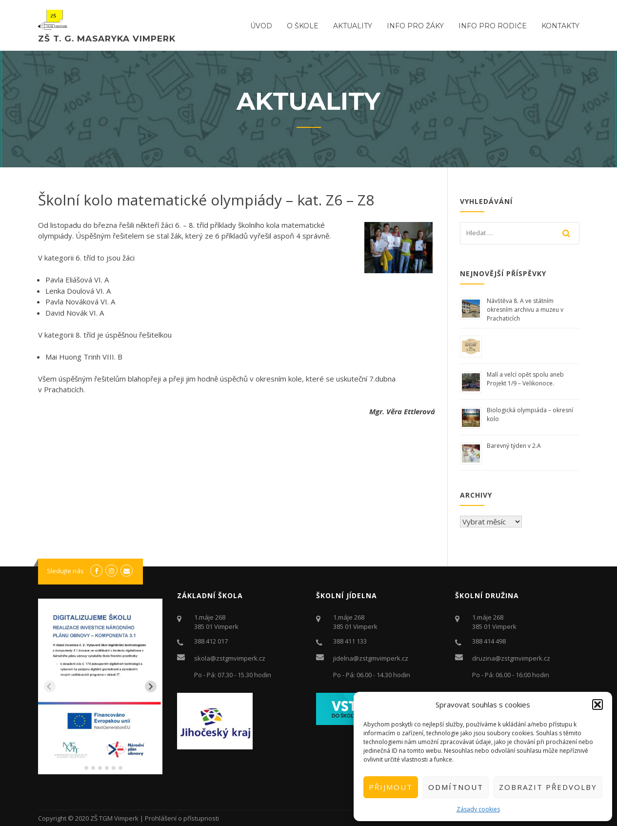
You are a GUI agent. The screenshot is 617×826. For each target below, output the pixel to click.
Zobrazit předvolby (548, 787)
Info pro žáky (415, 25)
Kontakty (560, 25)
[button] (597, 704)
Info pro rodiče (492, 25)
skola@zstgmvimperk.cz (229, 658)
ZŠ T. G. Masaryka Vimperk (107, 38)
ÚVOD (261, 25)
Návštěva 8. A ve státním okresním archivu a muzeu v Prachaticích (525, 309)
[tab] (79, 767)
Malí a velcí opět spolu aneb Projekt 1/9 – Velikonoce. (525, 378)
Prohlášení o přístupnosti (182, 818)
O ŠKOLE (302, 25)
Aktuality (352, 25)
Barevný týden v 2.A (514, 446)
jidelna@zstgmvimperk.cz (370, 658)
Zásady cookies (478, 809)
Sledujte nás (65, 570)
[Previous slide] (50, 686)
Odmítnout (455, 787)
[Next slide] (151, 686)
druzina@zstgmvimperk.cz (511, 658)
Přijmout (391, 787)
